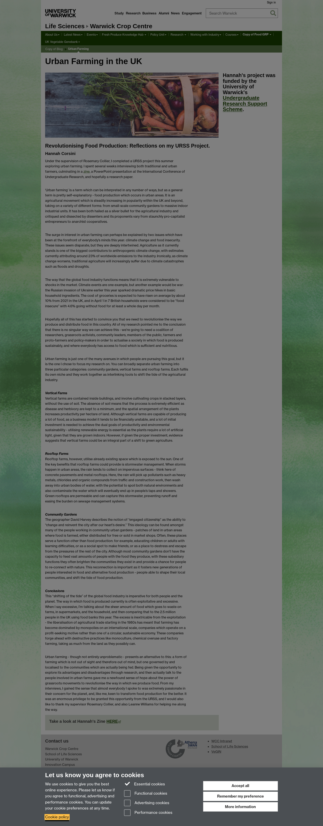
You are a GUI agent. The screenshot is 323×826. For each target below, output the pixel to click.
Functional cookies (145, 794)
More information (240, 806)
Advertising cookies (146, 803)
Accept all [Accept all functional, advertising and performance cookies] (240, 785)
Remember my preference (240, 796)
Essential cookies (144, 783)
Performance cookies (148, 813)
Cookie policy (57, 817)
